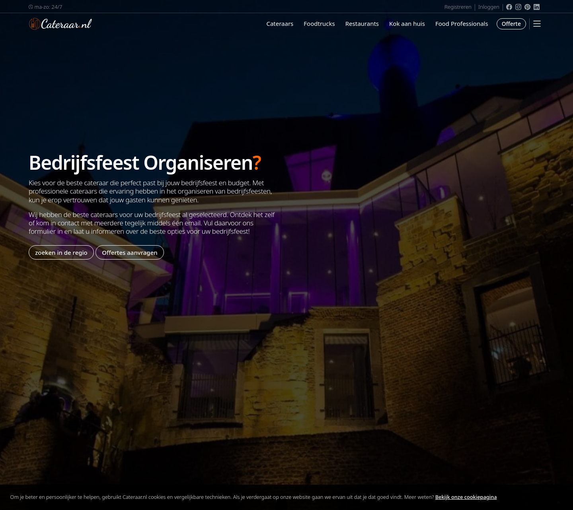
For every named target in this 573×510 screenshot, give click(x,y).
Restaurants (362, 23)
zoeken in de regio (61, 252)
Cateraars (279, 23)
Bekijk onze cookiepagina (466, 496)
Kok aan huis (407, 23)
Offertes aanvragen (129, 252)
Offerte (511, 23)
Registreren (458, 6)
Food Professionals (461, 23)
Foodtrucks (319, 23)
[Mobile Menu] (537, 23)
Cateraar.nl (60, 24)
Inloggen (488, 6)
